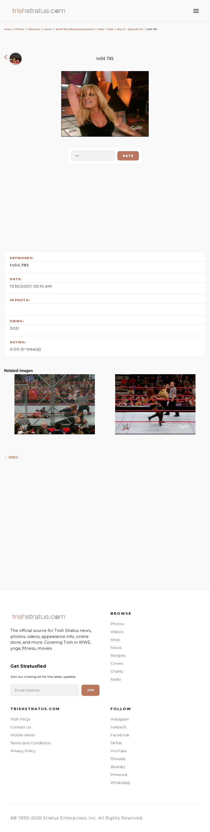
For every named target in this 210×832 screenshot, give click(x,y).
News (115, 647)
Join (90, 690)
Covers (116, 663)
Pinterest (118, 774)
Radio (115, 679)
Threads (117, 759)
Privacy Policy (23, 751)
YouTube (118, 751)
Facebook (119, 735)
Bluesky (117, 766)
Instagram (119, 719)
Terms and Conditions (30, 743)
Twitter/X (118, 727)
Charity (116, 671)
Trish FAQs (20, 719)
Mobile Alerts (22, 735)
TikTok (116, 743)
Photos (19, 29)
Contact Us (20, 727)
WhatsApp (120, 782)
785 (25, 265)
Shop (115, 639)
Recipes (118, 655)
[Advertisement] (105, 206)
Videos (116, 631)
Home (8, 29)
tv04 (15, 265)
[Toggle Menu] (196, 11)
